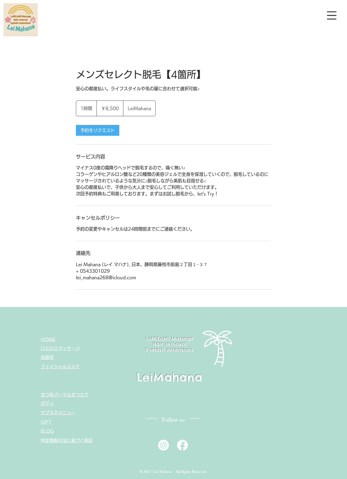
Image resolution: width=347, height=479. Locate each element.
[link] (97, 130)
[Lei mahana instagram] (163, 445)
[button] (331, 15)
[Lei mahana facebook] (182, 445)
